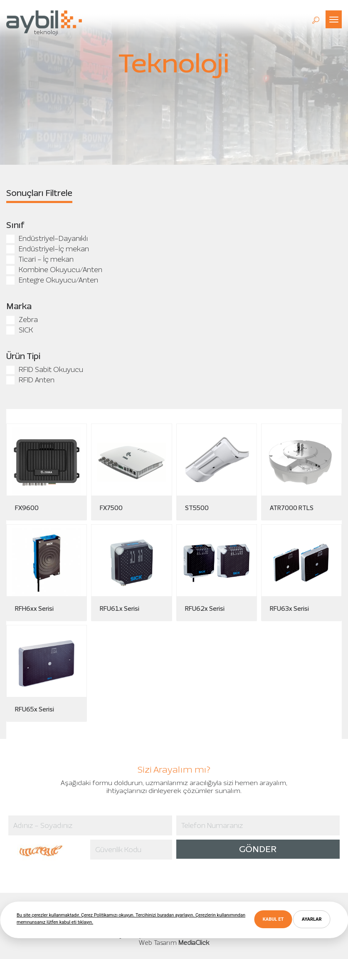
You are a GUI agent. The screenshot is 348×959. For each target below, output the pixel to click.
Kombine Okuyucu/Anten (54, 269)
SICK (19, 330)
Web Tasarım (158, 943)
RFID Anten (30, 380)
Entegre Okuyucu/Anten (52, 280)
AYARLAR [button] (312, 919)
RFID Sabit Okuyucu (44, 369)
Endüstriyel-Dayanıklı (47, 238)
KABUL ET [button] (273, 919)
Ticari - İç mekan (40, 259)
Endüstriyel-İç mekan (47, 249)
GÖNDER (257, 849)
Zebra (22, 319)
